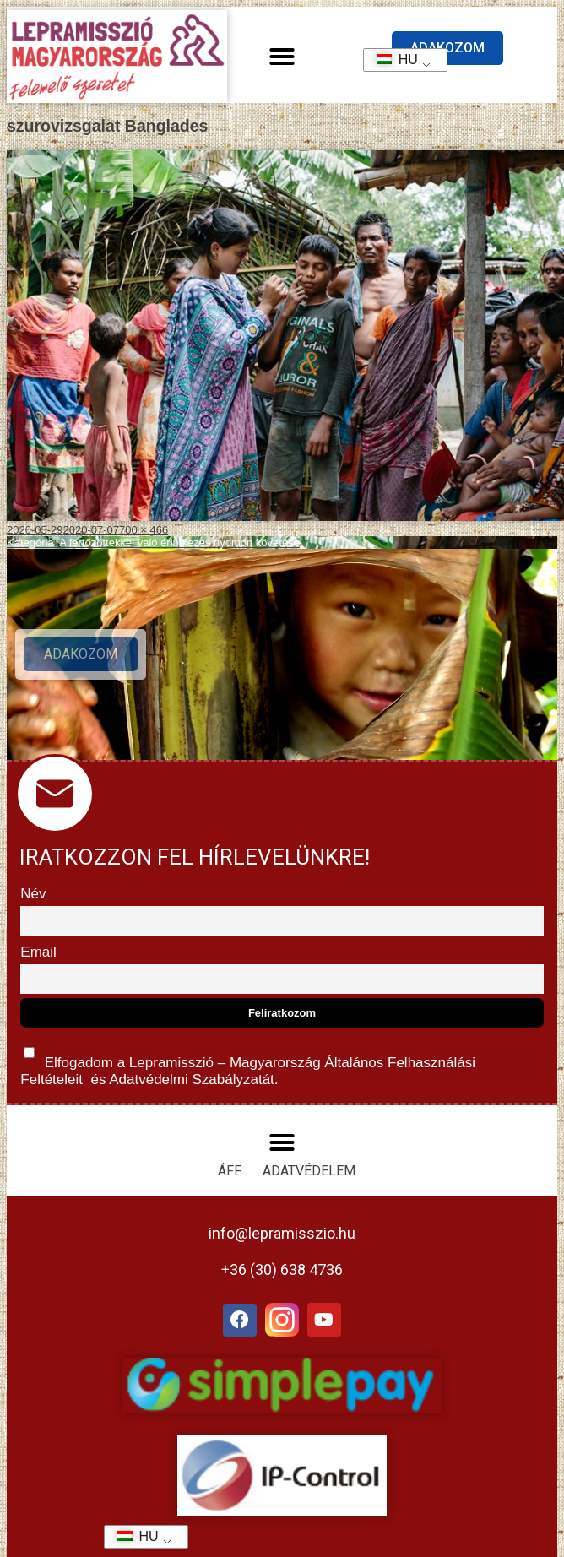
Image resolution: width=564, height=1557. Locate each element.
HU (391, 59)
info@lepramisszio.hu (282, 1233)
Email (38, 952)
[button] (282, 56)
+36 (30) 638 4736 (282, 1269)
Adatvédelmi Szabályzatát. (192, 1079)
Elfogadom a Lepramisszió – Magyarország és (247, 1063)
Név (33, 894)
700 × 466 (143, 530)
